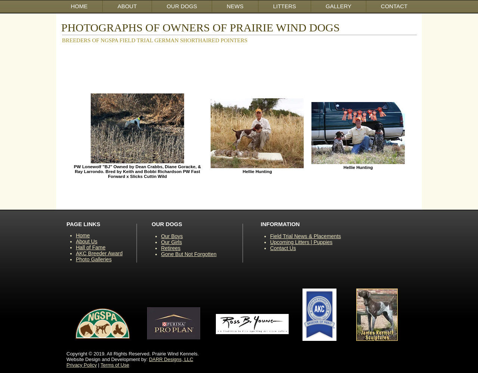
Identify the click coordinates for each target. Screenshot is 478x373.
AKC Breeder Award (99, 253)
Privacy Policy (81, 365)
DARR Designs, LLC (171, 359)
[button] (182, 6)
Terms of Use (114, 365)
